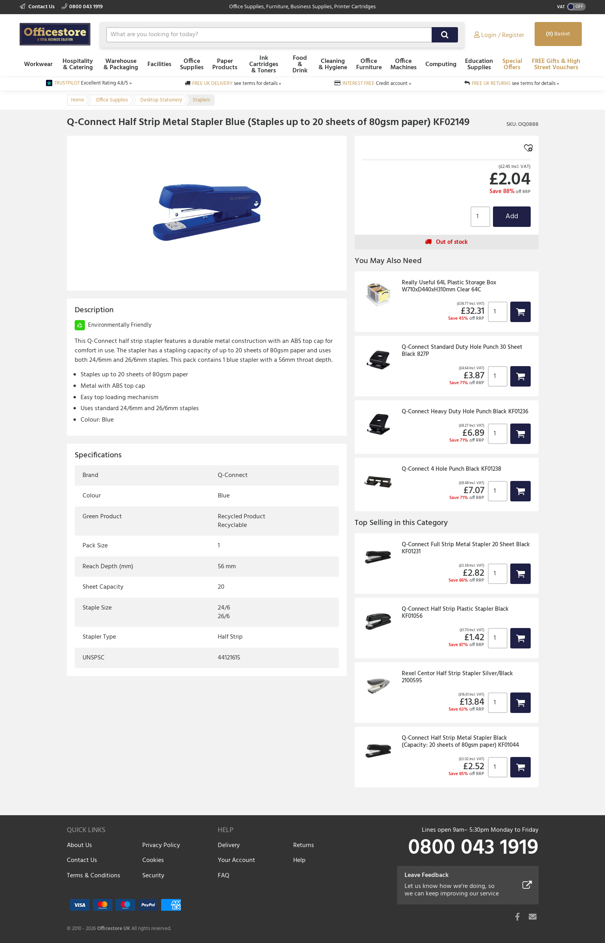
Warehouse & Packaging (120, 64)
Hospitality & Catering (78, 64)
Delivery (229, 845)
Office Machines (403, 64)
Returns (303, 845)
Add (512, 216)
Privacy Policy (161, 845)
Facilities (159, 64)
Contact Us (38, 6)
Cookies (153, 860)
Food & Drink (299, 64)
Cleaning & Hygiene (332, 64)
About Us (79, 845)
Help (299, 860)
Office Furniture (369, 64)
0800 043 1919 (82, 6)
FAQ (223, 876)
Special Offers (512, 64)
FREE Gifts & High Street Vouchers (556, 64)
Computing (440, 64)
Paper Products (224, 64)
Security (153, 876)
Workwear (38, 64)
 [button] (520, 312)
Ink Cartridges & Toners (263, 64)
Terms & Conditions (93, 876)
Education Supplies (479, 64)
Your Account (236, 860)
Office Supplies (192, 64)
